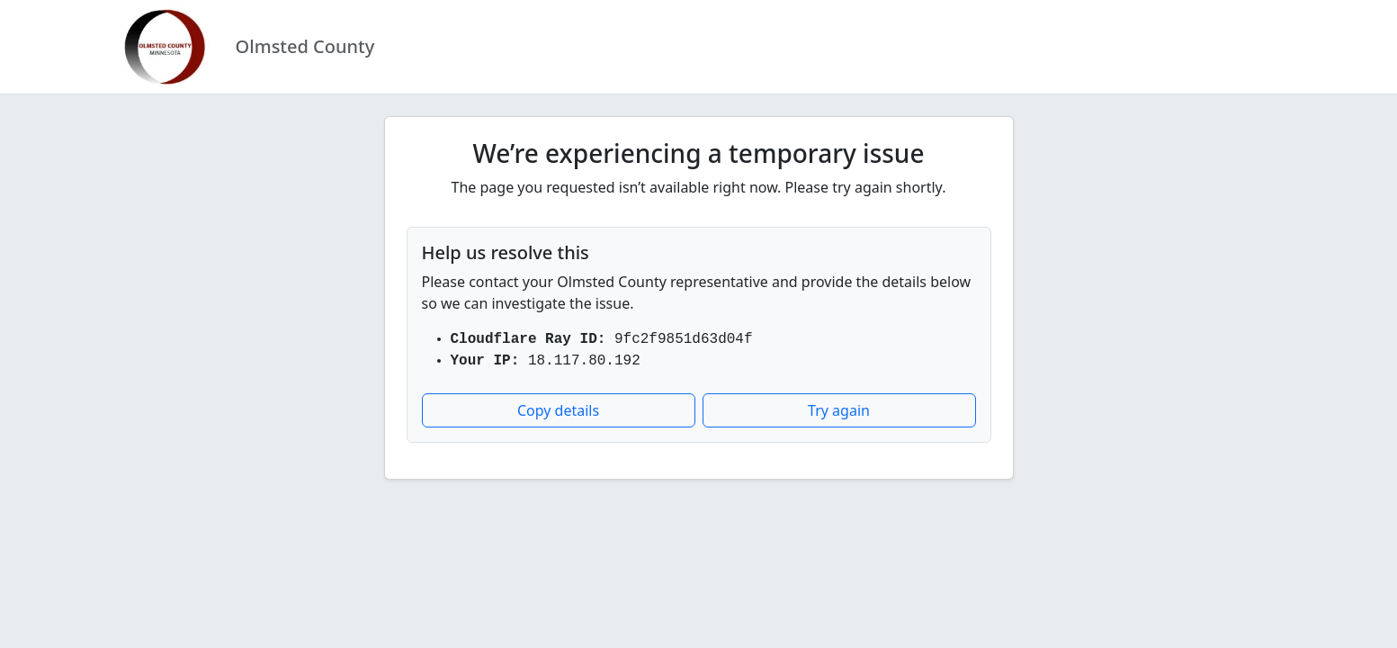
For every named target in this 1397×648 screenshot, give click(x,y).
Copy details (558, 410)
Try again (839, 410)
